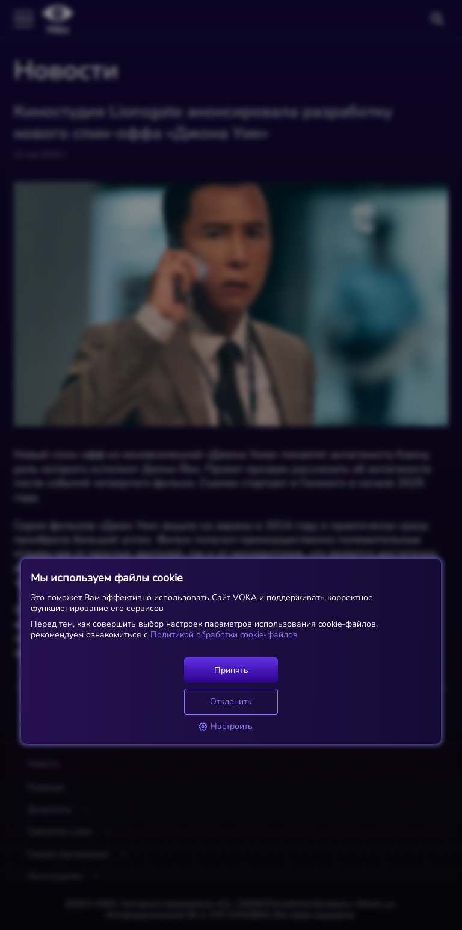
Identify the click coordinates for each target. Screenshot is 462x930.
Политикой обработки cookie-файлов (223, 634)
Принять (231, 670)
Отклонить (231, 701)
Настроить (225, 726)
